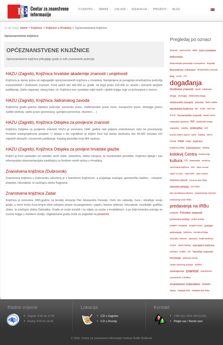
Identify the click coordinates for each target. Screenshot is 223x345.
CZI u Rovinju (109, 321)
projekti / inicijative (178, 225)
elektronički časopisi (181, 102)
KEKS (209, 134)
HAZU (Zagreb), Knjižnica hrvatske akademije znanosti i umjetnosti (66, 73)
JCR (206, 128)
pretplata (174, 212)
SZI (189, 252)
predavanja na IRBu (189, 206)
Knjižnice (36, 28)
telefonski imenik (190, 258)
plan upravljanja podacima (181, 193)
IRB (192, 121)
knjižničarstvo (193, 147)
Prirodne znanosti (191, 212)
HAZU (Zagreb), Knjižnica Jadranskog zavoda (47, 100)
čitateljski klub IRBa (201, 290)
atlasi (194, 50)
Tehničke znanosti (202, 251)
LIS (186, 160)
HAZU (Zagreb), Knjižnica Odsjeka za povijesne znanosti (57, 122)
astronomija (185, 50)
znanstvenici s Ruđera (180, 277)
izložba (184, 128)
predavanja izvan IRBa (180, 200)
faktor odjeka (211, 102)
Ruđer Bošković (206, 238)
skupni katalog (184, 245)
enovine (199, 102)
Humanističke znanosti (189, 115)
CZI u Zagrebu (109, 316)
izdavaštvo (174, 128)
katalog (201, 135)
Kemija (173, 141)
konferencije (204, 154)
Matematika (194, 160)
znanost (192, 271)
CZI (185, 76)
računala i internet (178, 238)
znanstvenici (206, 271)
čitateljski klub (184, 290)
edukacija (207, 89)
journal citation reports (180, 135)
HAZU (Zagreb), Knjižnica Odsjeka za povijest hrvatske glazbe (62, 149)
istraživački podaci (204, 122)
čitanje (173, 290)
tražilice (198, 265)
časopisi (206, 284)
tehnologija (175, 258)
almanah (174, 50)
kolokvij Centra (183, 154)
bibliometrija (176, 56)
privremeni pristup (180, 219)
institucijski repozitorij (179, 122)
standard (174, 252)
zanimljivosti (177, 271)
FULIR (172, 115)
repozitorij (192, 238)
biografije (211, 63)
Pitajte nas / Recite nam (188, 321)
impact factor (209, 115)
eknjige (173, 96)
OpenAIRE (189, 173)
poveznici (103, 214)
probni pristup (197, 219)
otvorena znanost (178, 180)
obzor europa (203, 167)
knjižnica (197, 141)
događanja (186, 83)
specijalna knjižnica (204, 245)
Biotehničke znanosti (207, 69)
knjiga (181, 141)
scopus (173, 245)
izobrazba (196, 128)
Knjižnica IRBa (177, 147)
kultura (176, 160)
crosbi (179, 76)
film (196, 109)
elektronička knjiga (197, 96)
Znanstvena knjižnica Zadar (31, 193)
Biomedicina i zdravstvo (183, 69)
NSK (193, 167)
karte (193, 135)
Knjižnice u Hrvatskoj (58, 28)
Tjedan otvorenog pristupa (181, 265)
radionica (187, 232)
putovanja (175, 232)
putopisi (208, 225)
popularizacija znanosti (205, 193)
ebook (198, 89)
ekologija (182, 95)
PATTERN (195, 187)
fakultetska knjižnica (181, 108)
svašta (182, 251)
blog (172, 76)
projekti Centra (196, 225)
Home (23, 28)
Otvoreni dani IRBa (198, 180)
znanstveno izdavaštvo (185, 284)
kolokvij (205, 148)
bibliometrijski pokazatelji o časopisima (187, 63)
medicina (206, 160)
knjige (188, 141)
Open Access (176, 173)
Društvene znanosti (181, 89)
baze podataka (207, 50)
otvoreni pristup (179, 186)
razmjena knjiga (201, 232)
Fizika (203, 109)
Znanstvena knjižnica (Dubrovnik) (36, 171)
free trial (211, 109)
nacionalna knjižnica (179, 167)
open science (202, 173)
